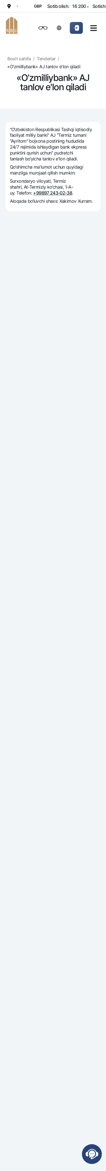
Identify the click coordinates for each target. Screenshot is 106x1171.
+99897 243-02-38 (52, 193)
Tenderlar (46, 58)
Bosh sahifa (19, 58)
